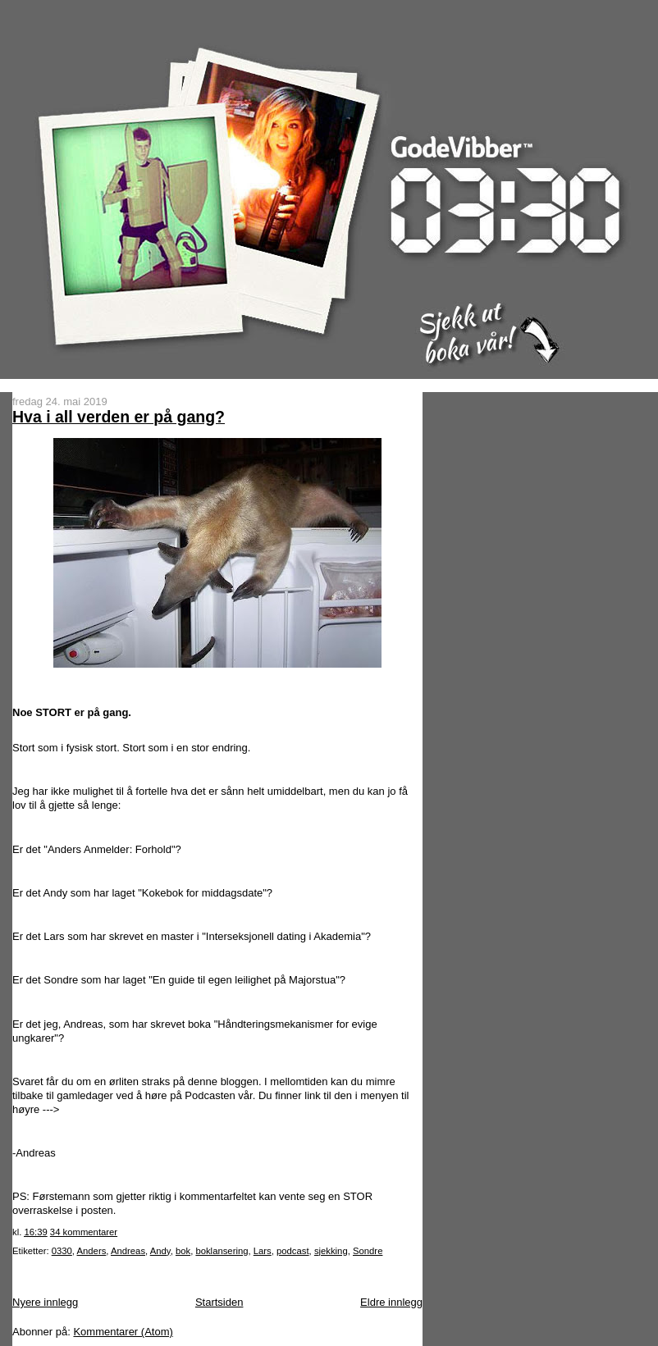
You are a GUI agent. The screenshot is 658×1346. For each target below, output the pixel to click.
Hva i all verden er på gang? (118, 417)
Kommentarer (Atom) (122, 1331)
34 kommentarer (83, 1232)
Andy (160, 1251)
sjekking (331, 1251)
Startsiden (219, 1302)
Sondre (367, 1251)
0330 (62, 1251)
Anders (92, 1251)
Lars (263, 1251)
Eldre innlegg (391, 1302)
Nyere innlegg (45, 1302)
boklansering (221, 1251)
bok (183, 1251)
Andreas (128, 1251)
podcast (292, 1251)
